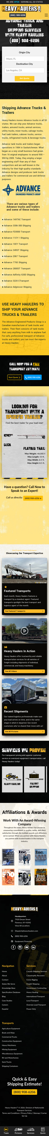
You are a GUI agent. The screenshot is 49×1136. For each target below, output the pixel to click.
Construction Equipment (12, 1041)
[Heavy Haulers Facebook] (13, 947)
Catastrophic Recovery (36, 975)
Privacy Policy (26, 1113)
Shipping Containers (10, 1066)
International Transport (36, 996)
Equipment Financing (23, 941)
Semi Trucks (6, 1062)
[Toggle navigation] (47, 15)
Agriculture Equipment (11, 1028)
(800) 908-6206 (17, 15)
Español (5, 1009)
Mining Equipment (9, 1049)
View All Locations (22, 926)
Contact (5, 980)
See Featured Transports (24, 611)
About (4, 975)
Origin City (24, 52)
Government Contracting (37, 988)
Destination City (24, 64)
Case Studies (7, 1000)
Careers (5, 1005)
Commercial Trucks (9, 1037)
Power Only (31, 1009)
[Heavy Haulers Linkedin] (33, 947)
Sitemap (36, 1113)
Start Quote (15, 377)
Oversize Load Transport (36, 1005)
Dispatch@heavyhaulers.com (26, 931)
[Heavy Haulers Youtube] (26, 947)
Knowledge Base (8, 988)
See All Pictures (24, 731)
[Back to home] (21, 9)
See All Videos (24, 671)
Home (4, 971)
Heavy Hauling (32, 992)
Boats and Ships (8, 1033)
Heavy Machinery (9, 1045)
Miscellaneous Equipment (12, 1053)
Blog (3, 996)
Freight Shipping (33, 984)
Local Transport (33, 1000)
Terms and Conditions (11, 1113)
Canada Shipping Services (37, 971)
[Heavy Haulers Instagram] (20, 947)
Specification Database (11, 992)
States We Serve (8, 984)
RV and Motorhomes (10, 1058)
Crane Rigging (32, 980)
